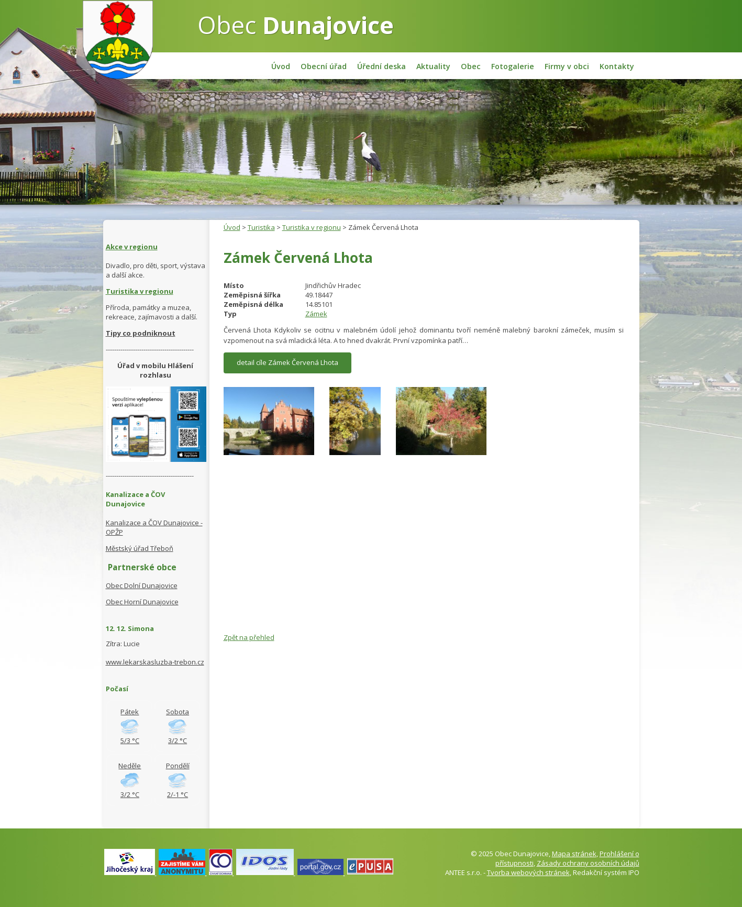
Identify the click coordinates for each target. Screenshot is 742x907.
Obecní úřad (324, 66)
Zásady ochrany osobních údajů (588, 863)
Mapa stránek (574, 853)
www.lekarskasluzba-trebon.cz (155, 662)
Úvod (280, 66)
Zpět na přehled (249, 637)
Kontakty (617, 66)
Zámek (316, 313)
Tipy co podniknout (140, 333)
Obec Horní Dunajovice (142, 601)
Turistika (261, 227)
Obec (295, 24)
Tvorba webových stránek (528, 872)
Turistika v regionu (311, 227)
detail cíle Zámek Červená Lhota (287, 362)
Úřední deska (381, 66)
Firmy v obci (567, 66)
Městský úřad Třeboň (139, 548)
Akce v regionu (132, 246)
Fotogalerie (512, 66)
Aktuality (433, 66)
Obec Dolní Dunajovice (142, 585)
